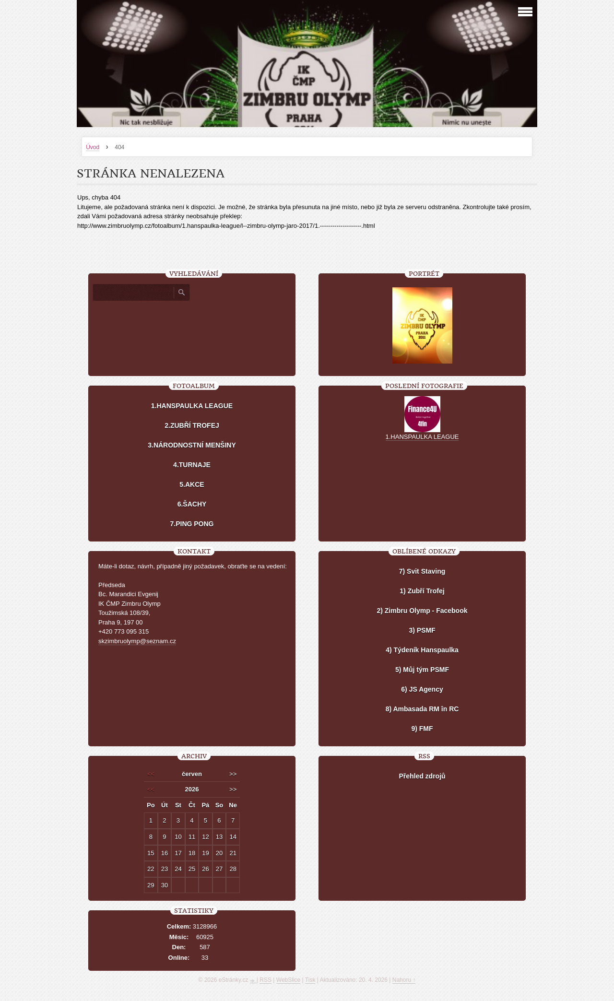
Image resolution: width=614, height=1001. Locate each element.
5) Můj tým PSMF (422, 669)
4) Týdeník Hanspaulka (422, 650)
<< (150, 773)
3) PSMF (422, 630)
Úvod (92, 147)
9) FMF (422, 728)
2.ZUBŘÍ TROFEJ (192, 425)
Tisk (310, 980)
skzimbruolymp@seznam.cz (137, 641)
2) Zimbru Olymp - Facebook (422, 610)
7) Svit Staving (422, 571)
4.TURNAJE (192, 465)
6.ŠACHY (192, 504)
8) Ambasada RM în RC (422, 709)
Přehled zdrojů (422, 776)
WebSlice (288, 980)
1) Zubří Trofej (422, 591)
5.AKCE (191, 484)
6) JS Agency (422, 689)
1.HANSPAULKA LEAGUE (192, 406)
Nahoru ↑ (404, 980)
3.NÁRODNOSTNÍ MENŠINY (192, 445)
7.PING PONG (191, 524)
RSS (266, 980)
